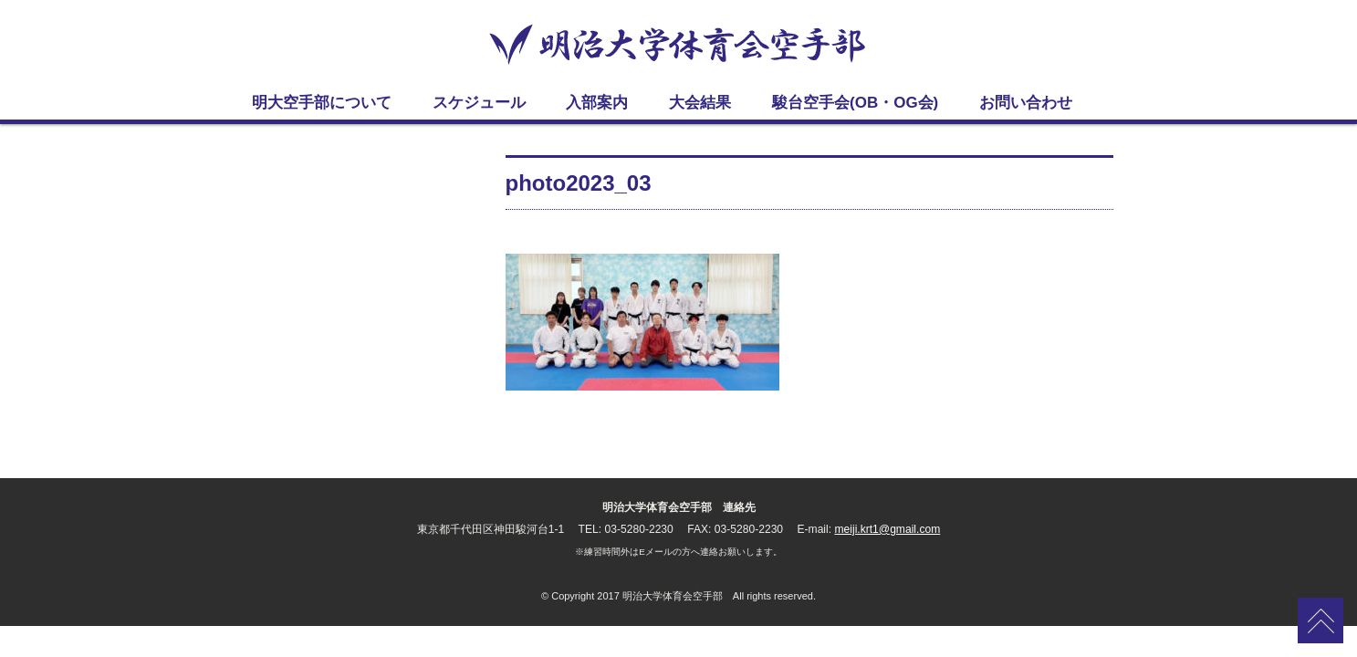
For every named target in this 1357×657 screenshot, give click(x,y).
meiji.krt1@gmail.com (887, 529)
